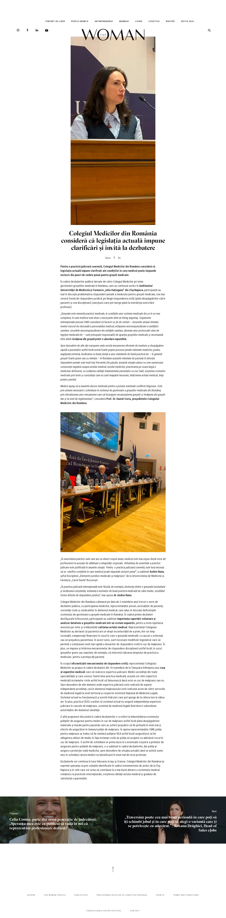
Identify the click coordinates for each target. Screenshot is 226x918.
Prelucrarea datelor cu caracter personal (122, 895)
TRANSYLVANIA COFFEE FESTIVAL (103, 911)
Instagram (18, 30)
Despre (31, 895)
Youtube (46, 30)
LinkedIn (36, 30)
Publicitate (81, 895)
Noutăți (170, 21)
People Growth (79, 21)
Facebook (27, 30)
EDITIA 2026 (187, 21)
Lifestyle (154, 21)
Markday (124, 21)
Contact (135, 911)
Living (138, 21)
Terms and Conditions (186, 895)
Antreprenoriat (104, 21)
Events (160, 895)
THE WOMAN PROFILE (55, 895)
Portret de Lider (55, 21)
